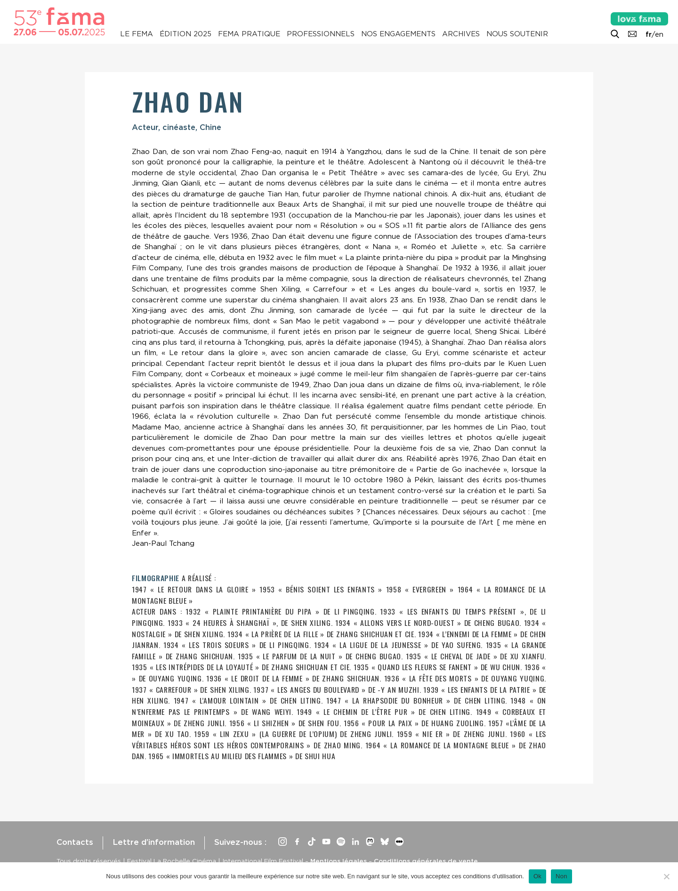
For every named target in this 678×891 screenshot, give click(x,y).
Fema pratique (249, 34)
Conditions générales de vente (426, 861)
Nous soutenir (517, 34)
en (659, 34)
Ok (537, 876)
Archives (461, 34)
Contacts (74, 842)
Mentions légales (338, 861)
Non (561, 876)
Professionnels (321, 34)
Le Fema (136, 34)
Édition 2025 (185, 34)
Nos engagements (398, 34)
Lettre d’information (154, 842)
